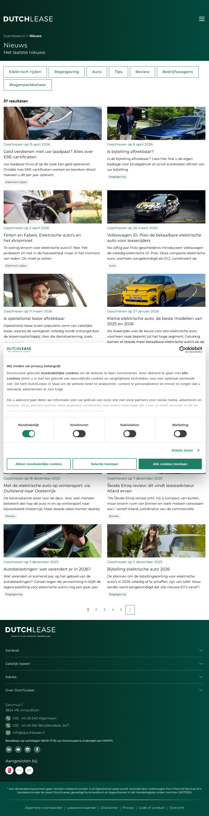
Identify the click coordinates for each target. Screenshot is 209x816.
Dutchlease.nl (14, 36)
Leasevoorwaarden (81, 808)
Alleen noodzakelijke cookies (39, 464)
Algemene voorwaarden (43, 808)
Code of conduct (152, 808)
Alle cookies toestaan (170, 464)
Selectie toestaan (104, 464)
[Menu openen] (201, 18)
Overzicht (177, 808)
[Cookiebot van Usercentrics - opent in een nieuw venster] (182, 349)
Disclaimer (109, 808)
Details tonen (182, 450)
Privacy (128, 808)
